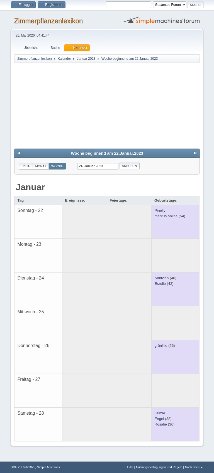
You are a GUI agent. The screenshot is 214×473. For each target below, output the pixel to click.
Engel (159, 419)
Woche (57, 166)
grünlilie (160, 345)
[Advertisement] (107, 105)
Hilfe (130, 467)
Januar (30, 187)
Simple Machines (48, 467)
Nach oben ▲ (194, 467)
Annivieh (161, 278)
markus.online (165, 216)
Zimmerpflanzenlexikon (48, 21)
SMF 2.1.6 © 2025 (23, 467)
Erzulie (160, 283)
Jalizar (159, 413)
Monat (41, 166)
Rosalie (160, 424)
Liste (25, 166)
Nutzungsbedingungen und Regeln (159, 467)
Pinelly (159, 210)
